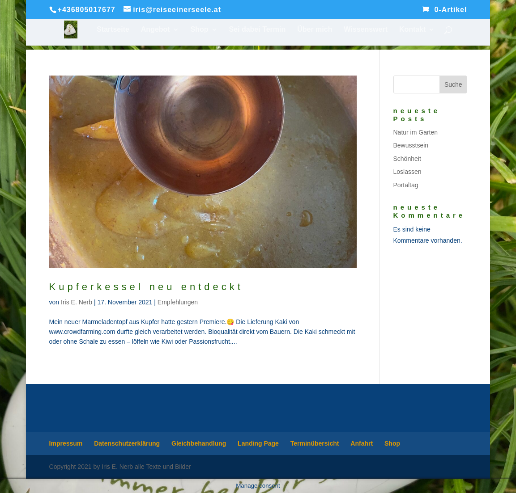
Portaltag (405, 185)
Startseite (113, 29)
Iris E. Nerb (76, 302)
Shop (200, 29)
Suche (453, 84)
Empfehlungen (178, 302)
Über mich (314, 29)
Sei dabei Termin (257, 29)
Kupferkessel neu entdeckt (146, 286)
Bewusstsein (411, 145)
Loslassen (407, 171)
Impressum (66, 443)
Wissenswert (366, 29)
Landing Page (258, 443)
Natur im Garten (415, 132)
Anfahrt (361, 443)
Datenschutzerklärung (127, 443)
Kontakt (412, 29)
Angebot (155, 29)
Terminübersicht (314, 443)
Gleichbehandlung (198, 443)
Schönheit (407, 158)
